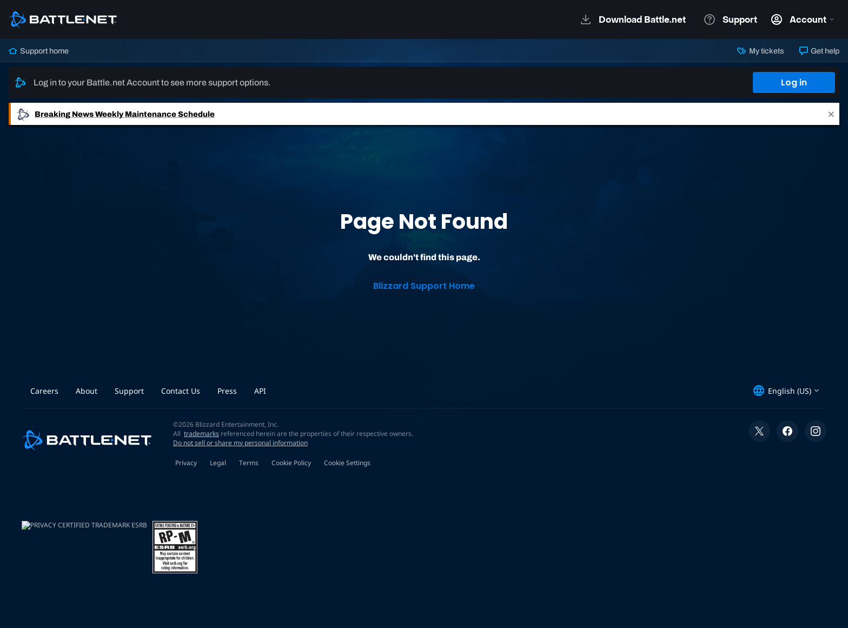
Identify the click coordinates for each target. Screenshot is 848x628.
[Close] (831, 114)
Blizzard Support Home (424, 286)
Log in (794, 82)
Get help (819, 51)
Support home (39, 51)
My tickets (760, 51)
